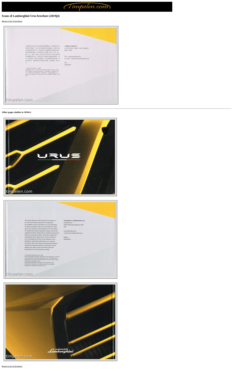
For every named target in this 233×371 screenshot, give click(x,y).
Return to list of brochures (12, 21)
